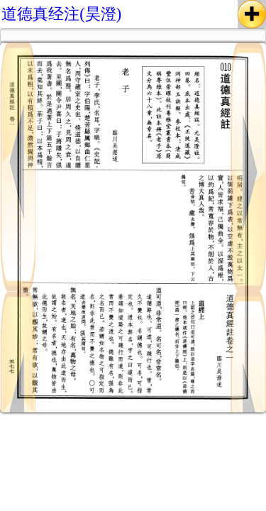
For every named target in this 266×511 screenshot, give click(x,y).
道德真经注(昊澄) (61, 14)
